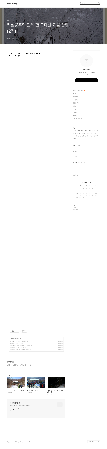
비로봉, (89, 130)
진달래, (78, 130)
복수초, (78, 133)
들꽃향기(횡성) (12, 4)
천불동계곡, (83, 133)
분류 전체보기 (79, 91)
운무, (95, 133)
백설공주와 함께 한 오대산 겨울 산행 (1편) (20, 345)
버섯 (75, 112)
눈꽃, (83, 136)
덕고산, (93, 130)
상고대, (86, 136)
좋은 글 (76, 103)
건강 (75, 109)
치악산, (90, 136)
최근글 (74, 145)
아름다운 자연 (77, 118)
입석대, (74, 133)
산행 (11, 338)
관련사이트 (91, 441)
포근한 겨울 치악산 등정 (16, 343)
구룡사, (88, 133)
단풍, (97, 130)
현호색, (85, 130)
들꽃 (75, 100)
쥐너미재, (75, 136)
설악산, (79, 136)
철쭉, (92, 133)
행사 (75, 94)
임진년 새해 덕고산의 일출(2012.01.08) (19, 349)
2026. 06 (86, 183)
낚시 (75, 115)
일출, (82, 130)
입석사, (74, 130)
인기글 (79, 145)
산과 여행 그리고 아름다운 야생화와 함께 (20, 405)
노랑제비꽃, (95, 136)
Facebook (76, 162)
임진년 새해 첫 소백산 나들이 (17, 347)
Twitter (82, 162)
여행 (76, 97)
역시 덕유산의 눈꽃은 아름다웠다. (18, 341)
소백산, (74, 138)
